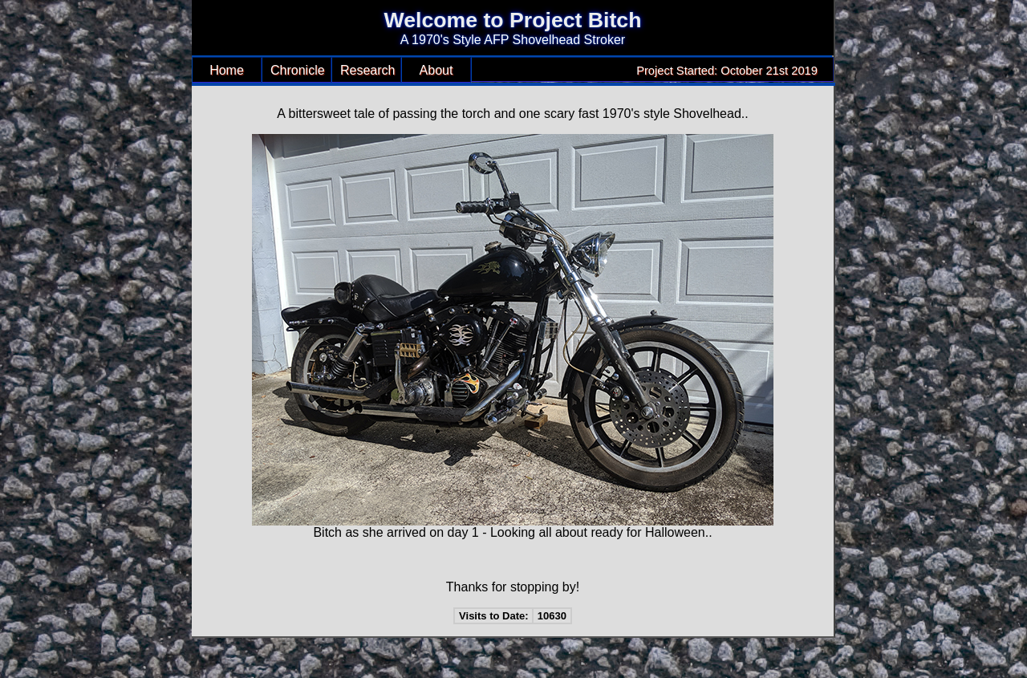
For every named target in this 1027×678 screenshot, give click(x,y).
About (436, 70)
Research (367, 70)
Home (226, 70)
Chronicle (297, 70)
